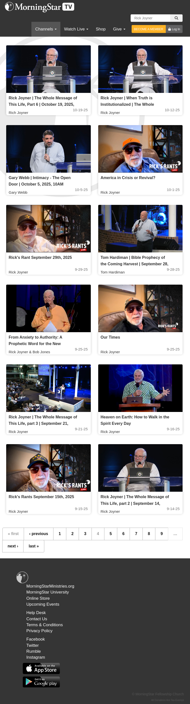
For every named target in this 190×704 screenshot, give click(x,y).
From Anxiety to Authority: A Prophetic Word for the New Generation (35, 343)
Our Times (110, 337)
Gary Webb (18, 192)
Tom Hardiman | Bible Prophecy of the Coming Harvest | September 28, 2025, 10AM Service (134, 263)
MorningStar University (47, 592)
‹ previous (38, 534)
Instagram (35, 657)
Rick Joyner (110, 112)
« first (13, 534)
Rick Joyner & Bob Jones (29, 352)
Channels (46, 29)
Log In (176, 29)
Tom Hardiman (113, 272)
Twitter (32, 645)
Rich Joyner (18, 112)
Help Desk (36, 612)
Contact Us (36, 619)
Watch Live (76, 29)
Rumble (33, 651)
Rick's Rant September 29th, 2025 (40, 257)
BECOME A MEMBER (148, 29)
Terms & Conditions (44, 625)
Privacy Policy (39, 630)
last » (34, 546)
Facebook (35, 639)
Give (119, 29)
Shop (101, 29)
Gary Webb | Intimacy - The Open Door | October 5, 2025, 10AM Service (40, 184)
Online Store (38, 598)
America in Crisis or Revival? (128, 178)
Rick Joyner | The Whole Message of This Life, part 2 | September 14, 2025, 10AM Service (135, 503)
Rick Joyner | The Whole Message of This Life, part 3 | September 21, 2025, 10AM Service (43, 423)
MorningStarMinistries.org (50, 586)
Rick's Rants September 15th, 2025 (41, 497)
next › (13, 546)
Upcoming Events (42, 604)
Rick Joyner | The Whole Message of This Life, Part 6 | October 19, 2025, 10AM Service (43, 104)
